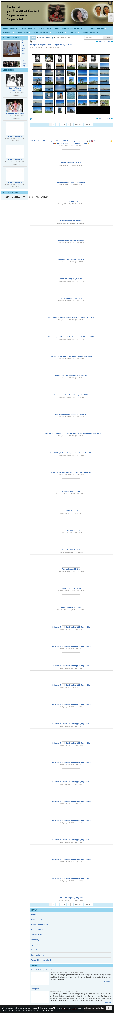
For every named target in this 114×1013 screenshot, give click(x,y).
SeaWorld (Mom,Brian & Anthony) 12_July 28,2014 (71, 685)
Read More (107, 981)
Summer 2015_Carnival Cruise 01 (71, 259)
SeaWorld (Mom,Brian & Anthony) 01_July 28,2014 (71, 878)
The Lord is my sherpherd (41, 960)
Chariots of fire (36, 935)
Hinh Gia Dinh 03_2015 (71, 492)
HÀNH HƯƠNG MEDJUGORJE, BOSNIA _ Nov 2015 (71, 472)
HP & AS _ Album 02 (15, 182)
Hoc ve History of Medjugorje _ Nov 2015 (71, 414)
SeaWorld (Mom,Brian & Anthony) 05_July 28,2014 (71, 801)
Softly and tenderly (38, 955)
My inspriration (36, 945)
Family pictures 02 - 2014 (71, 588)
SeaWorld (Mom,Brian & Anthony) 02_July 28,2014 (71, 859)
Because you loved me (39, 924)
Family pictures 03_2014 (71, 569)
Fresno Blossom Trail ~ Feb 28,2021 (71, 182)
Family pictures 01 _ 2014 (71, 608)
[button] (98, 28)
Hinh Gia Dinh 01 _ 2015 (71, 550)
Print (31, 118)
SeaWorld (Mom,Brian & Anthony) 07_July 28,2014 (71, 762)
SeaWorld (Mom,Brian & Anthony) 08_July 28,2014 (71, 743)
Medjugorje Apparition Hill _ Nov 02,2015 (71, 375)
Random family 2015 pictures (71, 163)
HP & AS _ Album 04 (15, 136)
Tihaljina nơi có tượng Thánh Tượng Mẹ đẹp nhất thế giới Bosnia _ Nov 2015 (71, 433)
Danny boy (35, 940)
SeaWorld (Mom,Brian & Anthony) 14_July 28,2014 (71, 646)
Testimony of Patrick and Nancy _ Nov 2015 (71, 395)
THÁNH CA (35, 965)
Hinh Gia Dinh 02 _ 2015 (71, 530)
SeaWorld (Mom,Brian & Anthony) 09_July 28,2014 (71, 724)
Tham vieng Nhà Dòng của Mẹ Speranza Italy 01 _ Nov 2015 (71, 337)
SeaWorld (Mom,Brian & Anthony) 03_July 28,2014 (71, 840)
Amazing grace (36, 919)
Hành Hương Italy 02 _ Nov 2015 (71, 279)
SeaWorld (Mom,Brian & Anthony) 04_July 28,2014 (71, 820)
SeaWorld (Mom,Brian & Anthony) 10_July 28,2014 (71, 704)
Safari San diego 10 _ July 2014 (71, 898)
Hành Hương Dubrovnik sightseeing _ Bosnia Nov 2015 (71, 453)
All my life (34, 914)
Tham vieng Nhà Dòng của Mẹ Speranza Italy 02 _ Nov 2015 (71, 317)
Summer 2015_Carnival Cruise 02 (71, 240)
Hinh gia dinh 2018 (71, 201)
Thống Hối (35, 989)
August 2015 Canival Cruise (71, 511)
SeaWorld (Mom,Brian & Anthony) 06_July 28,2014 (71, 782)
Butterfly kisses (37, 929)
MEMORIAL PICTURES (11, 38)
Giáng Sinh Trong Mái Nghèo (42, 970)
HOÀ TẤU (34, 910)
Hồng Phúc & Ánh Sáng (15, 113)
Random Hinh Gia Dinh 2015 (71, 221)
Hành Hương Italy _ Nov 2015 (71, 298)
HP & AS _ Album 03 (15, 159)
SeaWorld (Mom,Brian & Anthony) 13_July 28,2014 (71, 666)
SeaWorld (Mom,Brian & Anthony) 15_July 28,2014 (71, 627)
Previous (102, 41)
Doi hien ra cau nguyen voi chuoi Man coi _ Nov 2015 (71, 356)
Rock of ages (36, 950)
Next (108, 41)
